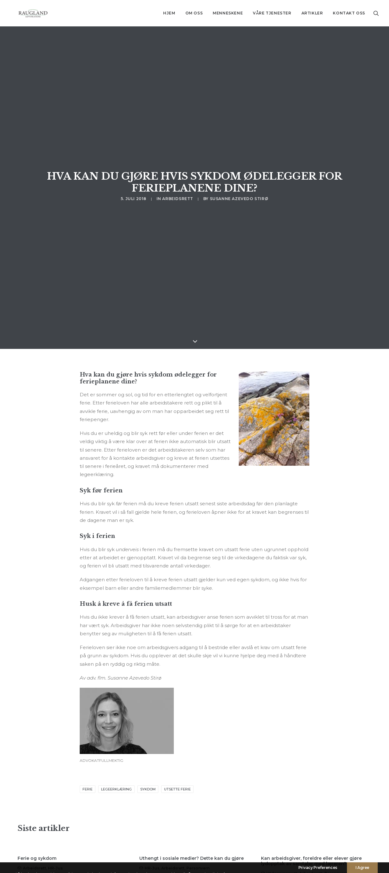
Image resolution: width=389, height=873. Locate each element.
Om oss (194, 13)
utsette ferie (177, 716)
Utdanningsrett (281, 800)
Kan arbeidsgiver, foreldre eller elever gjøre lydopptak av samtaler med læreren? (311, 787)
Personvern (198, 795)
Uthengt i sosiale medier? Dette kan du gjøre (191, 785)
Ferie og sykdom (37, 785)
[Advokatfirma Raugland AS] (25, 13)
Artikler (312, 13)
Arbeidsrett (177, 142)
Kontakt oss (349, 13)
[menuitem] (169, 13)
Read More (39, 837)
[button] (376, 13)
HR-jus (55, 795)
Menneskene (228, 13)
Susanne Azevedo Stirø (239, 142)
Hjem (169, 13)
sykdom (148, 716)
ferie (88, 716)
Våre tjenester (272, 13)
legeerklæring (116, 716)
